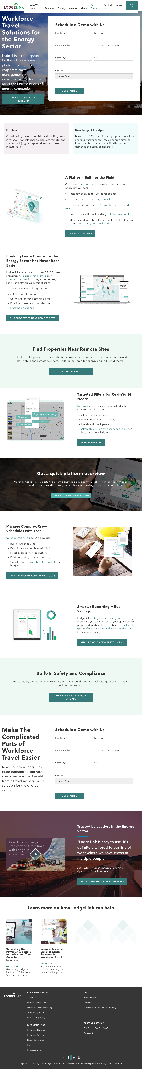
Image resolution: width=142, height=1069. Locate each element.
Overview (31, 997)
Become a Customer (36, 1030)
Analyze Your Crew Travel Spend (102, 642)
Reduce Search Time (36, 1002)
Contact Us (89, 1033)
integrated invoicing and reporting (112, 618)
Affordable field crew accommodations (104, 428)
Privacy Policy (85, 1064)
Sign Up (132, 5)
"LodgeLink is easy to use (99, 842)
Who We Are (90, 997)
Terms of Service (115, 1064)
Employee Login (70, 1064)
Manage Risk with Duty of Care (71, 697)
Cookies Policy (99, 1064)
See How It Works (80, 233)
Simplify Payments (35, 1012)
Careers (87, 1002)
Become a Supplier (36, 1035)
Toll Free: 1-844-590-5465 (96, 1028)
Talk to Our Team (71, 371)
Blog (29, 1045)
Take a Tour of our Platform (23, 99)
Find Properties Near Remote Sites (32, 318)
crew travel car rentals (43, 561)
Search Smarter (91, 442)
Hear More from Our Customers (102, 881)
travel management (82, 184)
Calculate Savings (35, 1040)
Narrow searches (87, 405)
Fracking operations (22, 307)
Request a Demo (35, 1050)
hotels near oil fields (122, 214)
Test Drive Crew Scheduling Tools (32, 575)
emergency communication (94, 223)
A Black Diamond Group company (100, 1007)
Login (119, 5)
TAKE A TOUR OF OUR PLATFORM (71, 496)
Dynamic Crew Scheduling (39, 1007)
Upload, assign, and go (20, 538)
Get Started (94, 6)
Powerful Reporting (36, 1017)
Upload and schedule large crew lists (92, 199)
